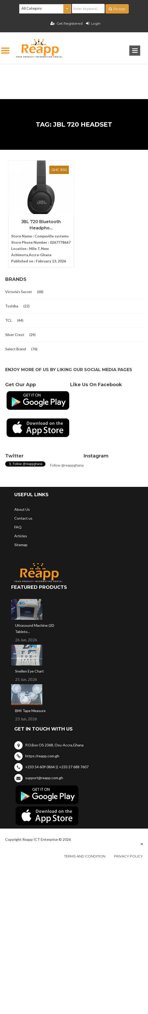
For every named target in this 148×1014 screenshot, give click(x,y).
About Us (22, 509)
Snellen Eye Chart (29, 670)
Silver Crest (14, 334)
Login (93, 23)
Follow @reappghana (67, 464)
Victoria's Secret (18, 291)
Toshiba (11, 305)
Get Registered (66, 23)
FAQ (18, 526)
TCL (8, 320)
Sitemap (21, 544)
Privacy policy (128, 856)
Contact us (23, 517)
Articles (20, 535)
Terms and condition (84, 856)
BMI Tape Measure (30, 710)
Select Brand (15, 348)
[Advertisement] (74, 73)
